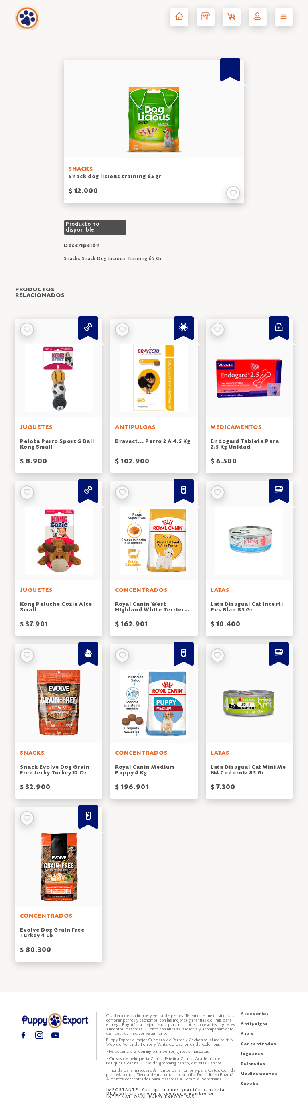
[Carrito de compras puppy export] (232, 17)
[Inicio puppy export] (179, 17)
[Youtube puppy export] (55, 1035)
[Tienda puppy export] (206, 17)
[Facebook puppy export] (23, 1035)
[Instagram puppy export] (39, 1035)
